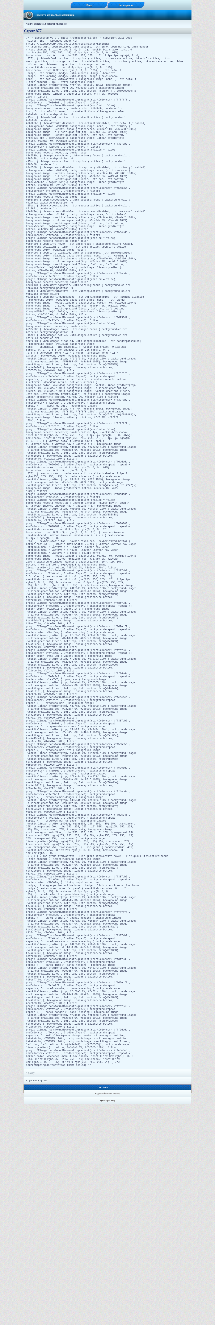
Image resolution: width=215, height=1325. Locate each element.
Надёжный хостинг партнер (107, 1314)
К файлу (30, 1293)
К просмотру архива (36, 1301)
